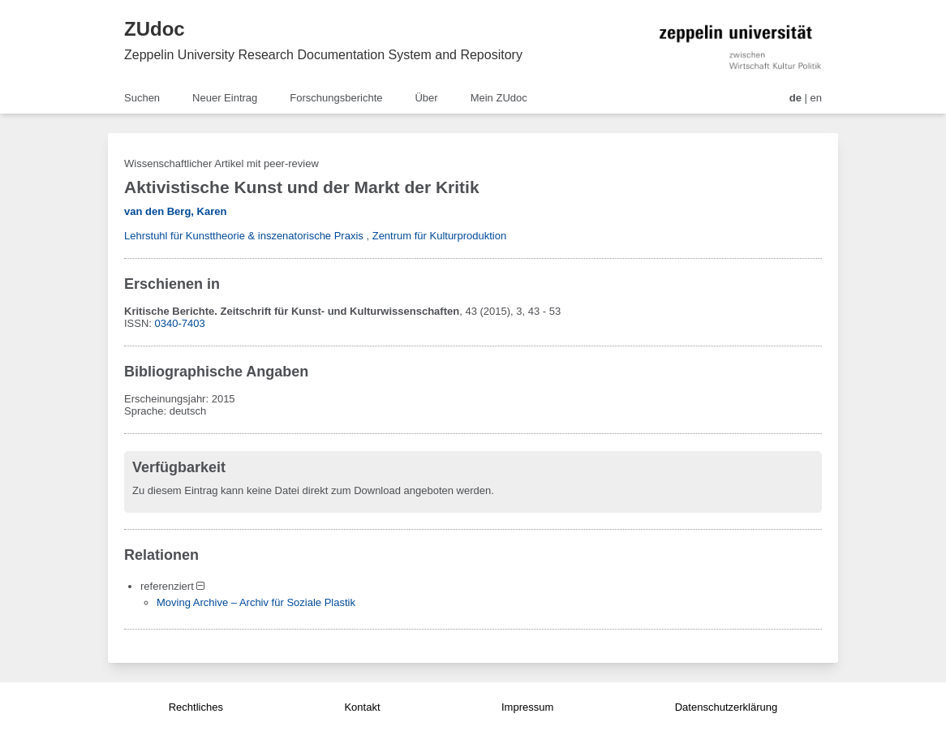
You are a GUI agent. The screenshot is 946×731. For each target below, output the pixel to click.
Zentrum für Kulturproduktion (439, 236)
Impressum (527, 707)
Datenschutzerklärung (726, 707)
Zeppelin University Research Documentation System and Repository (323, 55)
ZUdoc (154, 29)
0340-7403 (180, 323)
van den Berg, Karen (175, 211)
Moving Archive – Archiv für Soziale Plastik (256, 602)
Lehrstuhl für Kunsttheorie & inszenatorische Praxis (243, 236)
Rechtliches (196, 707)
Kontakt (362, 707)
